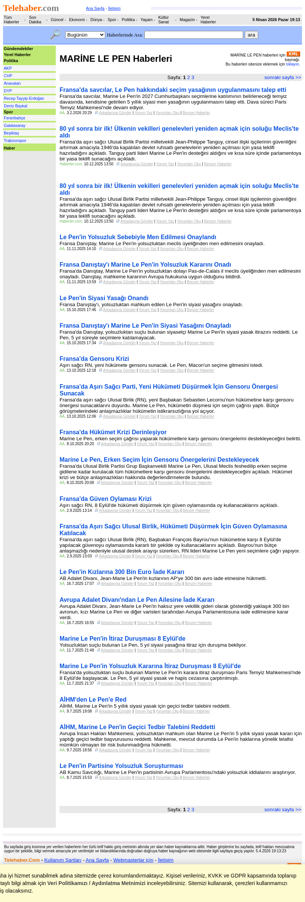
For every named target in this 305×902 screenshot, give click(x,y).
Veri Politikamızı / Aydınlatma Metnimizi (96, 883)
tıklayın (292, 64)
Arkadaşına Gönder (115, 113)
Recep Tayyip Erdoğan (24, 98)
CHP (8, 75)
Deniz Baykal (15, 106)
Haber (9, 148)
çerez (105, 876)
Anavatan (12, 83)
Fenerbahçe (14, 118)
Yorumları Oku (168, 113)
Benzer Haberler (196, 113)
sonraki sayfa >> (282, 77)
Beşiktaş (11, 133)
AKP (8, 68)
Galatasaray (14, 125)
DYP (8, 91)
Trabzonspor (15, 140)
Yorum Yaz (144, 113)
